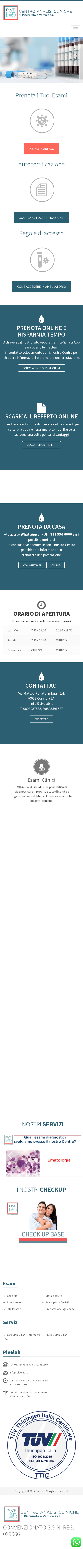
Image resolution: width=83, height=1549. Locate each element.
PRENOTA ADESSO (41, 149)
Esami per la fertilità (57, 1302)
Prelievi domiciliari (56, 1335)
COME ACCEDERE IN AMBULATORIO (41, 287)
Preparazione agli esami (60, 1309)
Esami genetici (15, 1302)
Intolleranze (14, 1309)
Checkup (12, 1296)
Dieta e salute (54, 1296)
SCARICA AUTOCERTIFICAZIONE (41, 218)
